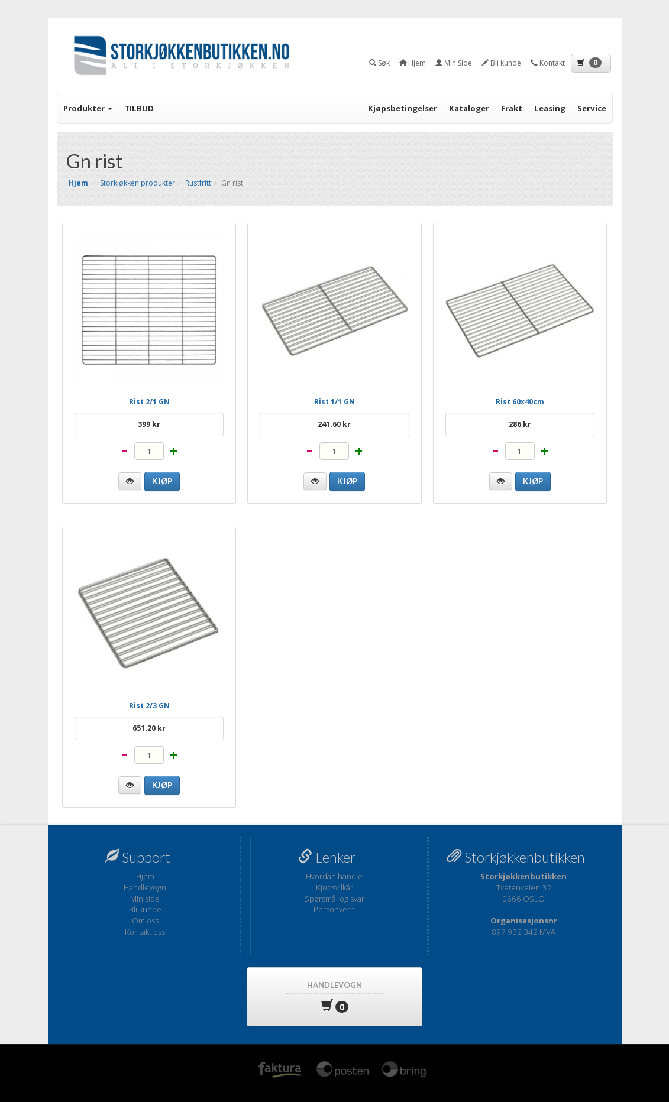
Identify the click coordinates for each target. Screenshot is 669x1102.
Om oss (145, 920)
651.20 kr (149, 728)
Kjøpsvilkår (334, 887)
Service (591, 108)
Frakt (511, 108)
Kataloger (469, 108)
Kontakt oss (145, 931)
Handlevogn (145, 887)
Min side (145, 898)
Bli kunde (145, 909)
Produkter (87, 108)
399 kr (149, 424)
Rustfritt (198, 183)
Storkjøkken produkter (137, 183)
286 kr (520, 424)
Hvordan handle (334, 876)
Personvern (334, 909)
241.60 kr (334, 424)
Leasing (549, 108)
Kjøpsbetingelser (402, 108)
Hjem (145, 876)
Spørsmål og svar (334, 898)
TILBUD (139, 108)
